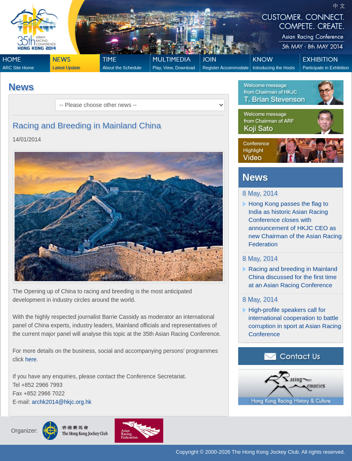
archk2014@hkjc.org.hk (61, 402)
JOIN (226, 63)
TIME (125, 63)
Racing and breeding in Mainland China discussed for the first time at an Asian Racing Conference (293, 276)
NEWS (76, 63)
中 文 (339, 6)
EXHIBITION (326, 63)
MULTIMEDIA (176, 63)
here (30, 359)
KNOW (276, 63)
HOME (25, 63)
